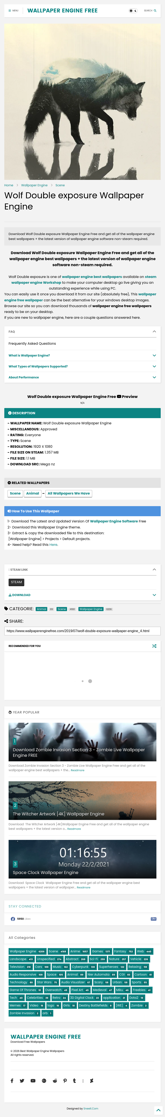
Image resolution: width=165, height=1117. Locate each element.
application (111, 998)
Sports (136, 982)
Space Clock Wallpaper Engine (45, 873)
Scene (60, 185)
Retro (56, 998)
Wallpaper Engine (34, 185)
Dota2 (133, 998)
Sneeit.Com (91, 1108)
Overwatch (53, 990)
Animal (32, 494)
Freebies (139, 990)
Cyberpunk (80, 967)
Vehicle (135, 959)
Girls (66, 1005)
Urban (117, 982)
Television (17, 967)
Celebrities (35, 998)
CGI (122, 974)
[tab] (82, 331)
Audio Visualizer (73, 982)
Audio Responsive (23, 974)
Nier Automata (99, 974)
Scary (98, 982)
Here (53, 544)
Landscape (18, 959)
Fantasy (120, 951)
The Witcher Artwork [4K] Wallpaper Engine (58, 814)
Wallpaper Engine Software (114, 521)
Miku (119, 990)
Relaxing (134, 967)
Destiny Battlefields (93, 1005)
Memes (15, 1005)
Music (57, 967)
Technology (18, 982)
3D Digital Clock (82, 998)
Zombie (137, 1005)
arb (45, 1013)
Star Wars (44, 982)
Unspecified (46, 959)
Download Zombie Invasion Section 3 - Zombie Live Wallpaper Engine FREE (79, 752)
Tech (13, 998)
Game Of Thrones (23, 990)
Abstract (72, 959)
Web (140, 951)
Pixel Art (77, 990)
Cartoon (140, 974)
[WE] (119, 1005)
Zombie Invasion (22, 1013)
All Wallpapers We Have (68, 494)
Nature (114, 959)
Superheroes (108, 967)
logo (50, 1005)
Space (51, 974)
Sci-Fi (94, 959)
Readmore (77, 770)
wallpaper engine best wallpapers (92, 276)
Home (8, 185)
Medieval (99, 990)
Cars (38, 967)
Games (97, 951)
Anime (75, 951)
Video (34, 1005)
